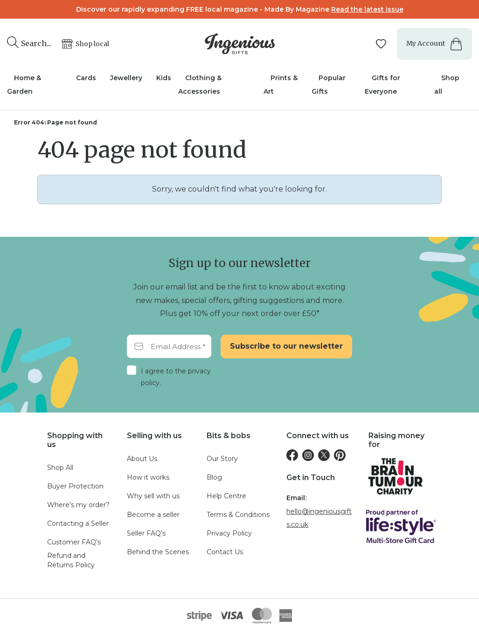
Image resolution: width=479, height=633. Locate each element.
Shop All (60, 467)
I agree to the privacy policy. (176, 377)
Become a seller (153, 514)
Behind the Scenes (158, 552)
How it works (148, 477)
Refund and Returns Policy (71, 560)
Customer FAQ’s (74, 542)
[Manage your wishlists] (381, 43)
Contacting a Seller (78, 523)
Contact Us (225, 552)
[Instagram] (308, 455)
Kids (163, 78)
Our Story (222, 458)
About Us (142, 458)
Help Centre (226, 496)
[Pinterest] (340, 455)
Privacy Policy (229, 533)
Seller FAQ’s (146, 533)
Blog (214, 477)
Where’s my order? (78, 505)
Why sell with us (153, 496)
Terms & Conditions (238, 514)
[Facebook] (292, 455)
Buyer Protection (75, 486)
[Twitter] (324, 455)
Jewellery (126, 78)
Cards (86, 78)
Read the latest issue (367, 9)
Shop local (92, 44)
